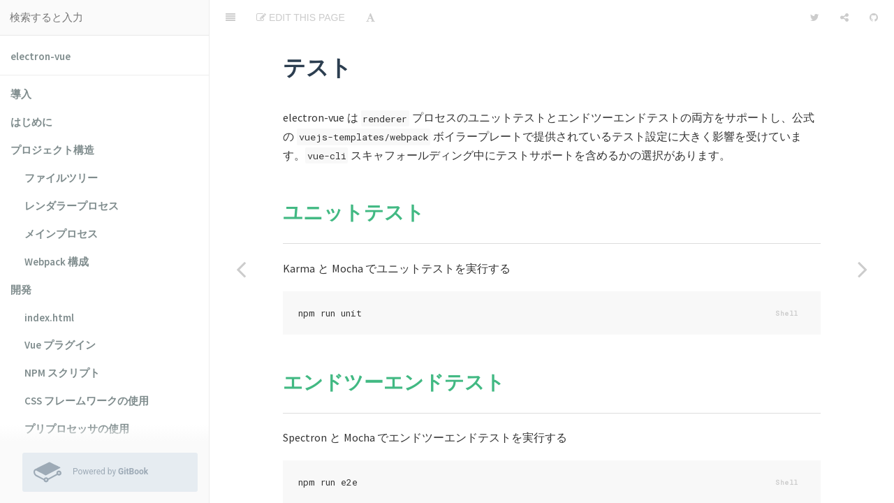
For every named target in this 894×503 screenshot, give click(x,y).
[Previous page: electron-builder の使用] (241, 269)
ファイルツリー (61, 177)
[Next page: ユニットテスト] (862, 269)
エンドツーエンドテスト (394, 347)
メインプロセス (61, 233)
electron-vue (40, 56)
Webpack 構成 (56, 261)
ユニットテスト (354, 177)
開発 (20, 289)
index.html (49, 317)
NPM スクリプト (62, 372)
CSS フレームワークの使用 (86, 400)
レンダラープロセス (71, 205)
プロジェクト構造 (52, 149)
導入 (20, 94)
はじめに (31, 122)
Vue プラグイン (60, 344)
